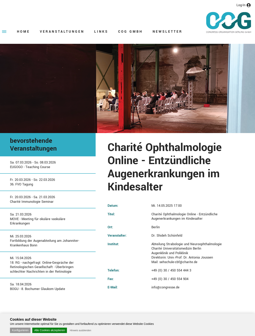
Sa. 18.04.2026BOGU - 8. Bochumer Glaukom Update (37, 286)
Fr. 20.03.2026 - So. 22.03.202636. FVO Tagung (32, 182)
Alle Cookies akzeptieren (49, 330)
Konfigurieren (20, 330)
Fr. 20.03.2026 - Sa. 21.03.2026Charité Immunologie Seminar (32, 199)
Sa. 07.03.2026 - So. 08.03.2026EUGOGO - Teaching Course (33, 164)
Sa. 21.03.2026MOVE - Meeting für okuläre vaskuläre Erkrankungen (37, 219)
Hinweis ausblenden (80, 330)
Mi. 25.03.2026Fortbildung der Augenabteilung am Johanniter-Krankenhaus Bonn (44, 241)
